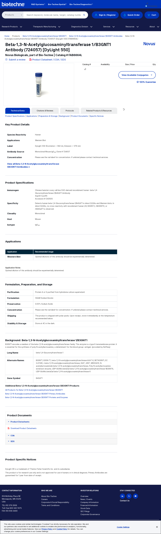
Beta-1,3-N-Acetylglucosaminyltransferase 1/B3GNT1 (44, 36)
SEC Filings (85, 511)
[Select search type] (12, 14)
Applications (32, 116)
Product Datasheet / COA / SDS (49, 59)
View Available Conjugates (135, 75)
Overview (84, 496)
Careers (44, 499)
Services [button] (109, 27)
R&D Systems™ (38, 4)
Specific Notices (97, 116)
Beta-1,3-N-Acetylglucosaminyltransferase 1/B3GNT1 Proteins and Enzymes (36, 397)
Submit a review (15, 59)
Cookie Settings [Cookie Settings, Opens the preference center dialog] (123, 527)
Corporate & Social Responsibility (55, 502)
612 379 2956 (11, 505)
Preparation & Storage (48, 116)
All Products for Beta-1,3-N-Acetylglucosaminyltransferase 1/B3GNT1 (34, 390)
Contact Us (124, 501)
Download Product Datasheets (23, 428)
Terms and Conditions (50, 505)
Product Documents (79, 116)
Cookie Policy (61, 529)
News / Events (86, 499)
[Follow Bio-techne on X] (129, 496)
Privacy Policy (47, 529)
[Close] (157, 527)
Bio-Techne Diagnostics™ (81, 4)
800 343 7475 (16, 508)
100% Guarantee (147, 82)
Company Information (89, 502)
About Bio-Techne (48, 496)
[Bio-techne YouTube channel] (135, 496)
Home (7, 36)
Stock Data (85, 508)
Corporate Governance (90, 514)
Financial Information (89, 505)
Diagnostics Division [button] (81, 27)
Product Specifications (15, 116)
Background (64, 116)
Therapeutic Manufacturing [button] (46, 27)
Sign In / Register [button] (105, 15)
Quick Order (132, 15)
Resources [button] (132, 27)
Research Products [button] (12, 27)
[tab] (17, 111)
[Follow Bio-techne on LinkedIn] (122, 496)
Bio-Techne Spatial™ (57, 4)
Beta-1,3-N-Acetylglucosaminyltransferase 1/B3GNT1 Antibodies (96, 36)
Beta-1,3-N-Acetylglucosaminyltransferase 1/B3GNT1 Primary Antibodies (35, 394)
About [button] (154, 27)
